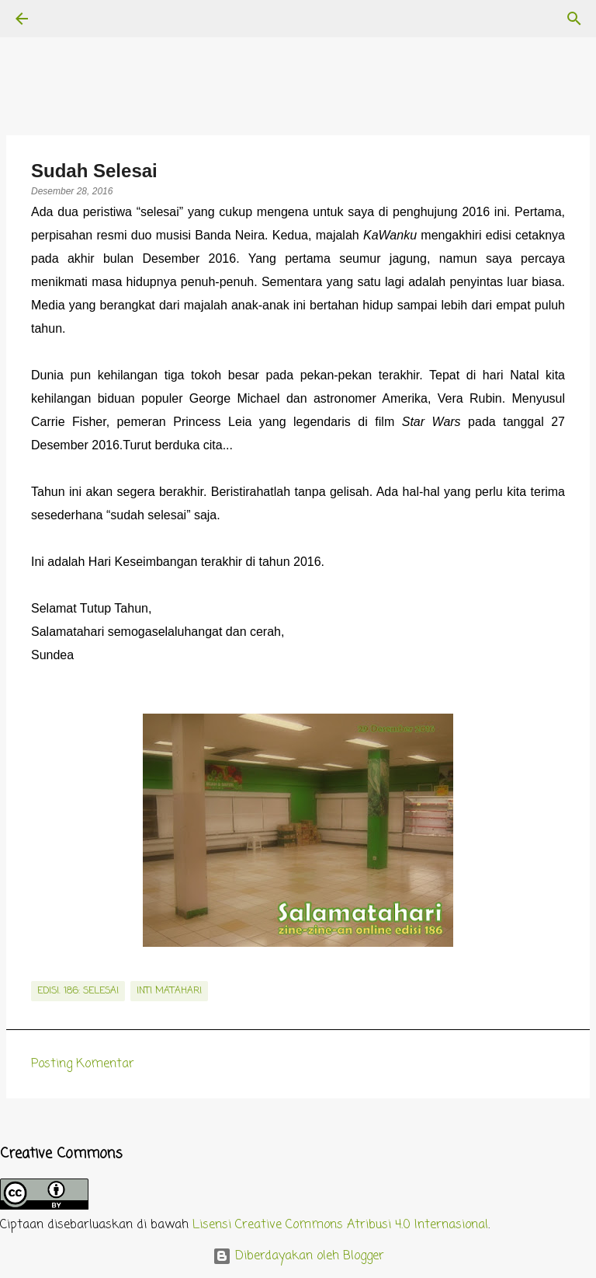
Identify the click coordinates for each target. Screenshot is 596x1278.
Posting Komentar (82, 1064)
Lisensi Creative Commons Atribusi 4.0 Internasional (340, 1225)
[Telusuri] (65, 18)
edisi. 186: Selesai (78, 991)
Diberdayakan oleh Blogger (298, 1256)
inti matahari (169, 991)
